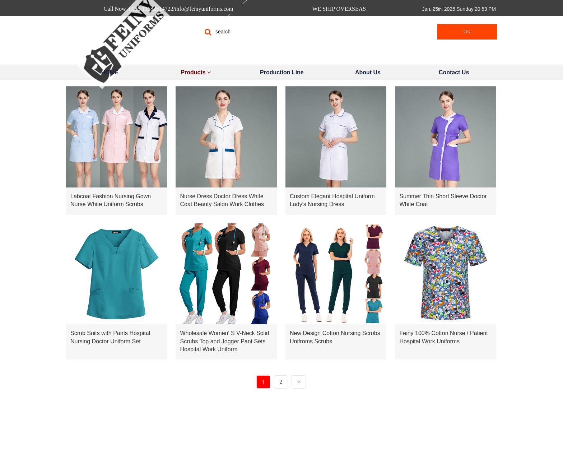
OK (467, 31)
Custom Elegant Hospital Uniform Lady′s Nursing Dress (332, 200)
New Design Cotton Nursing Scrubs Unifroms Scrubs (335, 337)
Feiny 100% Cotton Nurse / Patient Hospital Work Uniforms (443, 337)
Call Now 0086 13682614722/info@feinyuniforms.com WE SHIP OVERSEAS (236, 9)
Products (196, 72)
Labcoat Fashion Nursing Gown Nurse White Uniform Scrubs (110, 200)
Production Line (282, 72)
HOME (109, 72)
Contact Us (454, 72)
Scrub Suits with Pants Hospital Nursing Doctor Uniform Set (110, 337)
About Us (368, 72)
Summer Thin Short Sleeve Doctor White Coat (443, 200)
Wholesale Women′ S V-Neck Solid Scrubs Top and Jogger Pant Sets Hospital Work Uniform (224, 341)
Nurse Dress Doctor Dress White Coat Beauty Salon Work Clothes (222, 200)
